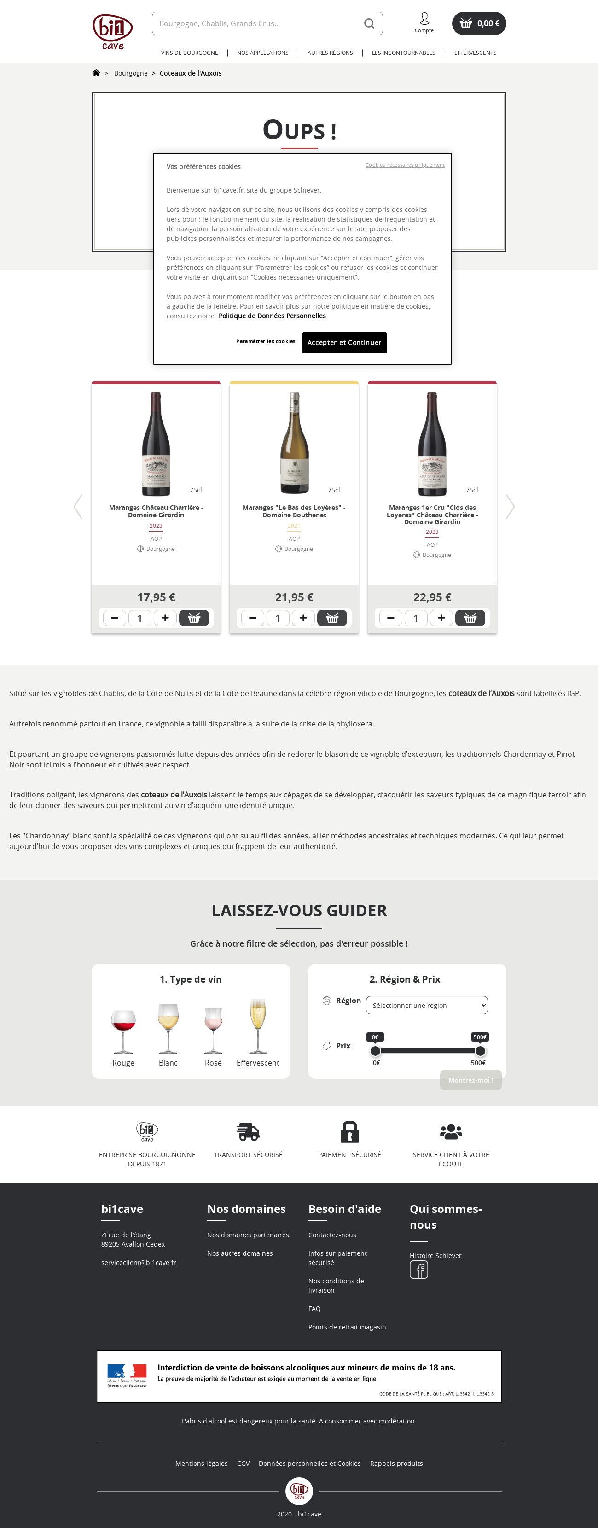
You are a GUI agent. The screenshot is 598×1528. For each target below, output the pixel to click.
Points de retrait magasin (347, 1327)
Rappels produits (396, 1463)
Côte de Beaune (249, 693)
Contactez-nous (332, 1234)
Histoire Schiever (436, 1255)
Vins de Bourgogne (189, 52)
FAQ (314, 1308)
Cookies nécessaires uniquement (405, 165)
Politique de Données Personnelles (272, 315)
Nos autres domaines (240, 1253)
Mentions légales (201, 1463)
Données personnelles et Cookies (310, 1463)
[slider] (375, 1051)
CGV (243, 1463)
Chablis (110, 693)
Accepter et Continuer (345, 342)
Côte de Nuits (169, 693)
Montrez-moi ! (470, 1080)
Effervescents (475, 52)
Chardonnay (523, 754)
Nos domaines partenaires (248, 1234)
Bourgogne (131, 73)
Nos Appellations (263, 52)
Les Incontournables (403, 52)
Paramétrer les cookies (266, 341)
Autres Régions (330, 52)
